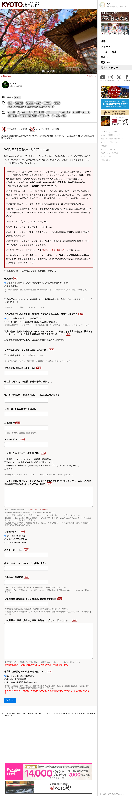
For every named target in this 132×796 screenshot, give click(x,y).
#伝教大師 (19, 103)
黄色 (64, 116)
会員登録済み (11, 286)
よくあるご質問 (106, 156)
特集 (103, 41)
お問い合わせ (105, 160)
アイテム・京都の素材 (28, 116)
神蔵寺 (17, 97)
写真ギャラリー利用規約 (54, 250)
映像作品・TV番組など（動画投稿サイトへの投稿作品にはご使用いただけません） (42, 465)
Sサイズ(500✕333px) (14, 536)
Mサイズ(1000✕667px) (15, 539)
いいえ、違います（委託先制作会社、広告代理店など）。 (31, 322)
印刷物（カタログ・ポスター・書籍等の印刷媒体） (28, 459)
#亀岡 (10, 103)
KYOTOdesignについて (109, 131)
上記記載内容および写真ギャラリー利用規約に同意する (30, 271)
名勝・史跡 (26, 112)
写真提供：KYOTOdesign (37, 510)
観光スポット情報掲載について (112, 139)
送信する (10, 700)
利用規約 (104, 146)
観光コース (107, 62)
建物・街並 (12, 116)
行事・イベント (53, 112)
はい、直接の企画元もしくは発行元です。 (24, 318)
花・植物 (85, 112)
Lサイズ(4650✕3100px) (15, 542)
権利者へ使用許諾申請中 (16, 679)
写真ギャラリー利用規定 (109, 153)
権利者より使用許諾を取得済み (19, 676)
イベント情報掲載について (110, 135)
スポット (105, 57)
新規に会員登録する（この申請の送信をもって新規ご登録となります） (37, 283)
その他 (8, 469)
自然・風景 (65, 112)
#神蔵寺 (57, 103)
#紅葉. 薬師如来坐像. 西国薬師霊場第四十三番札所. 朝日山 (30, 107)
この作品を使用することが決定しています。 (25, 355)
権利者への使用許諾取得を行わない (21, 682)
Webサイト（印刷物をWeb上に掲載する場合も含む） (29, 462)
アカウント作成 (112, 7)
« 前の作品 (6, 76)
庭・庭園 (76, 112)
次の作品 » (91, 76)
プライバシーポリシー (109, 149)
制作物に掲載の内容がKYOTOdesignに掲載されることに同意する (34, 340)
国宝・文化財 (38, 112)
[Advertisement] (49, 740)
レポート (105, 46)
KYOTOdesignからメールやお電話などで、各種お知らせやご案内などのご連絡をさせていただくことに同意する (48, 300)
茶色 (58, 116)
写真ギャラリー (109, 67)
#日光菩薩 (30, 103)
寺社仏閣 (11, 112)
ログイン (123, 7)
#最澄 (38, 103)
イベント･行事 (109, 52)
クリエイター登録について (110, 142)
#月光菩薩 (47, 103)
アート (42, 116)
